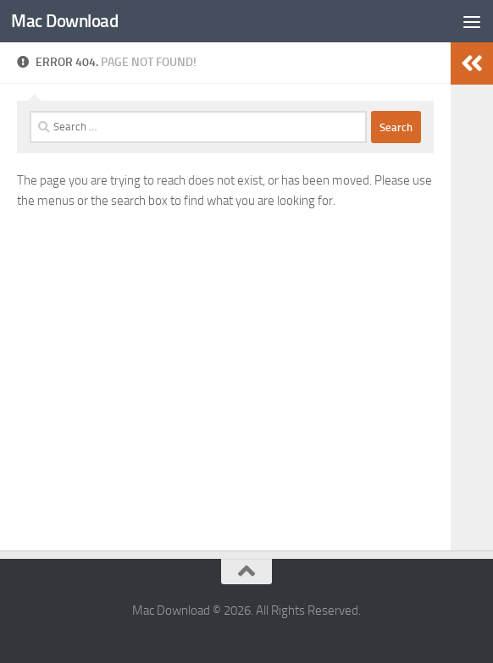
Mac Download (64, 20)
